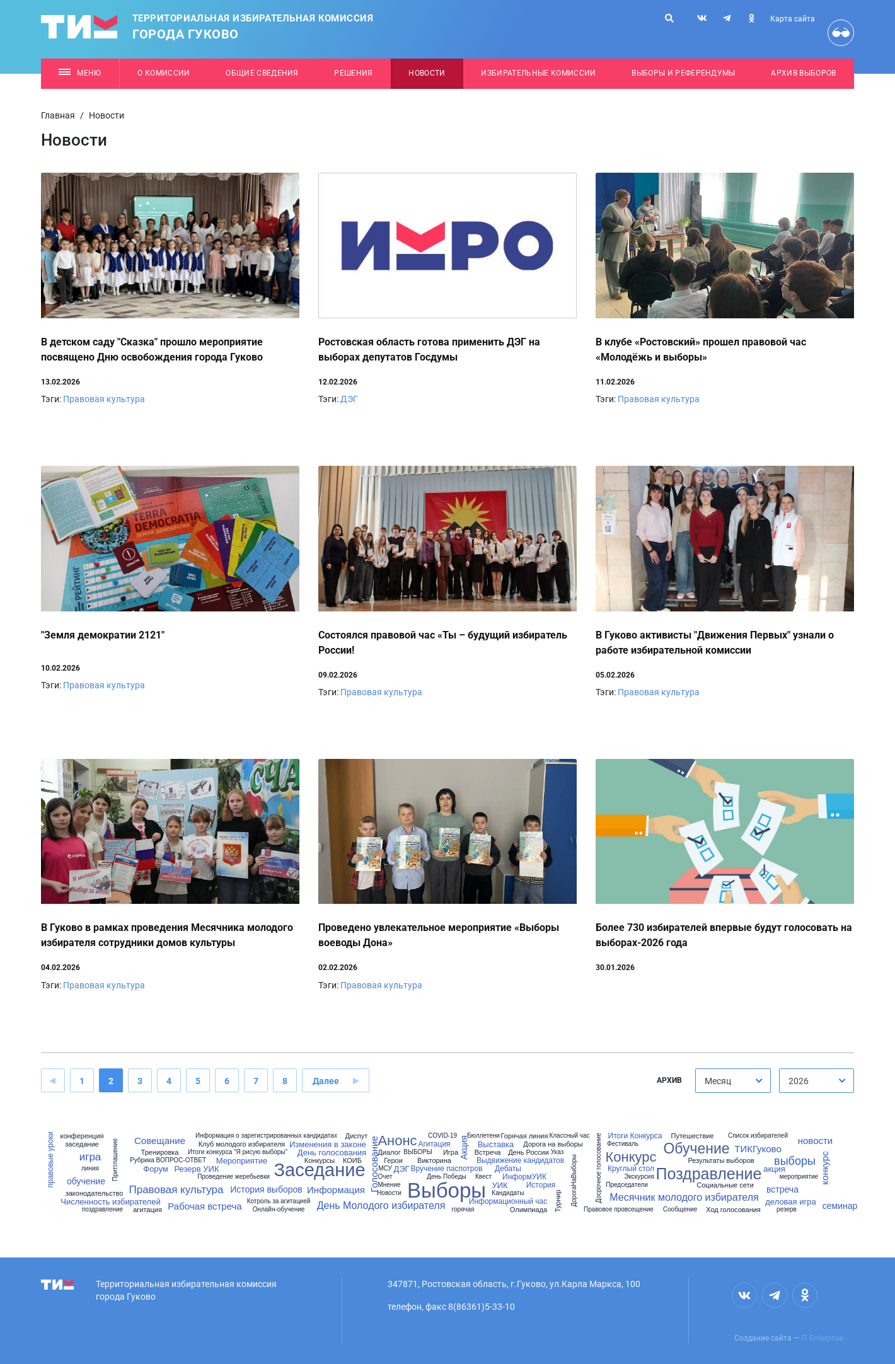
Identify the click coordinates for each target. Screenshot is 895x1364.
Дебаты (508, 1168)
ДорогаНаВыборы (574, 1180)
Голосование (373, 1164)
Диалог (389, 1152)
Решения (353, 73)
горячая (462, 1209)
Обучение (696, 1148)
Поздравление (709, 1174)
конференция (81, 1136)
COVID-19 (442, 1136)
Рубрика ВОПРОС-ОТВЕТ (168, 1160)
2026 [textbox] (798, 1081)
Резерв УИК (196, 1169)
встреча (782, 1189)
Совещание (159, 1140)
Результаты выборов (721, 1160)
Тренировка (160, 1152)
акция (774, 1169)
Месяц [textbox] (718, 1081)
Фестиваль (622, 1144)
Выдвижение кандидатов (520, 1160)
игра (90, 1157)
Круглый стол (631, 1168)
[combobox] (733, 1080)
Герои (393, 1160)
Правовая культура (104, 399)
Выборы (446, 1190)
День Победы (446, 1177)
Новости (426, 73)
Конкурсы (319, 1160)
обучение (86, 1181)
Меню (80, 73)
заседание (81, 1144)
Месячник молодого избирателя (683, 1198)
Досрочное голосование (599, 1168)
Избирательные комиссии (538, 73)
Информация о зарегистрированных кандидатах (266, 1136)
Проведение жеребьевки (233, 1177)
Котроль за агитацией (279, 1201)
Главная (58, 115)
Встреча (488, 1152)
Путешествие (692, 1136)
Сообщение (680, 1209)
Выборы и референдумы (684, 73)
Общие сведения (262, 73)
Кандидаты (508, 1193)
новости (815, 1140)
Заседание (319, 1170)
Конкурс (630, 1157)
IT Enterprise (822, 1338)
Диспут (356, 1136)
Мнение (389, 1185)
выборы (795, 1161)
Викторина (434, 1160)
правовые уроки (50, 1160)
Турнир (558, 1200)
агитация (147, 1209)
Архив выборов (803, 73)
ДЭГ (349, 399)
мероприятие (799, 1177)
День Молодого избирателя (381, 1206)
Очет (385, 1177)
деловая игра (790, 1202)
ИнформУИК (524, 1177)
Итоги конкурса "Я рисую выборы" (237, 1152)
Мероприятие (242, 1161)
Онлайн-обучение (279, 1209)
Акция (463, 1147)
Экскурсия (639, 1177)
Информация (336, 1189)
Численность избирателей (110, 1202)
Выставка (496, 1144)
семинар (840, 1205)
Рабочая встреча (204, 1206)
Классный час (569, 1136)
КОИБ (352, 1160)
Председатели (627, 1185)
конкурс (824, 1168)
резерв (787, 1209)
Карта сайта (792, 18)
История (541, 1185)
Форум (155, 1169)
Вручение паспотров (446, 1168)
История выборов (266, 1189)
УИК (499, 1185)
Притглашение (115, 1159)
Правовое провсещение (619, 1209)
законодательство (95, 1193)
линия (90, 1168)
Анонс (397, 1141)
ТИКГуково (758, 1148)
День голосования (331, 1152)
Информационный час (508, 1201)
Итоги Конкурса (635, 1136)
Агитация (434, 1144)
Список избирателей (758, 1136)
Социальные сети (724, 1185)
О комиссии (163, 73)
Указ (557, 1152)
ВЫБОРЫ (417, 1152)
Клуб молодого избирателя (242, 1144)
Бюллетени (483, 1136)
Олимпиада (528, 1209)
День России (528, 1152)
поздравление (102, 1209)
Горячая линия (524, 1136)
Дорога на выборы (552, 1144)
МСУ (385, 1168)
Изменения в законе (327, 1144)
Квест (483, 1177)
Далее (326, 1081)
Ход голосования (733, 1209)
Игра (450, 1152)
